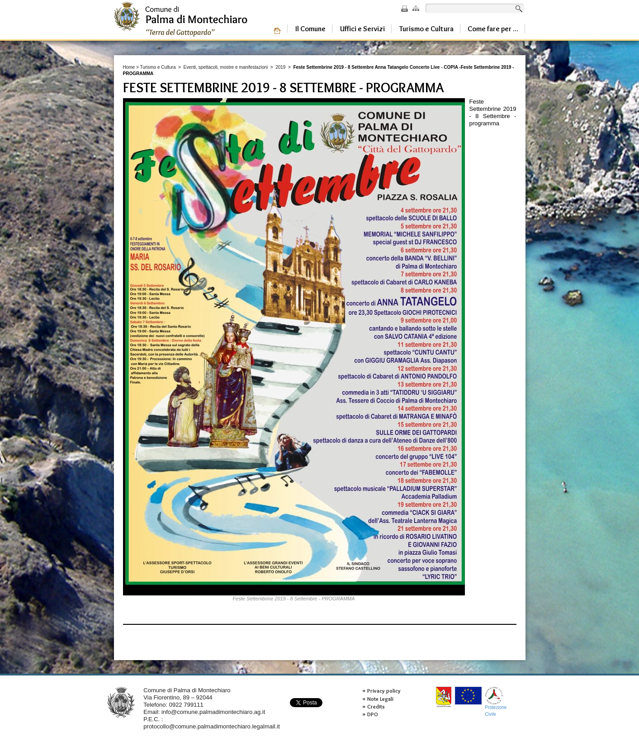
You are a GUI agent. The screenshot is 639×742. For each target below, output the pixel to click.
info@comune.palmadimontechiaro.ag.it (213, 712)
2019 (280, 67)
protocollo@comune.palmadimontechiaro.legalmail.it (211, 726)
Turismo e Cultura (157, 67)
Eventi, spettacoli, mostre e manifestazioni (225, 67)
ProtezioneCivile (496, 701)
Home (129, 67)
